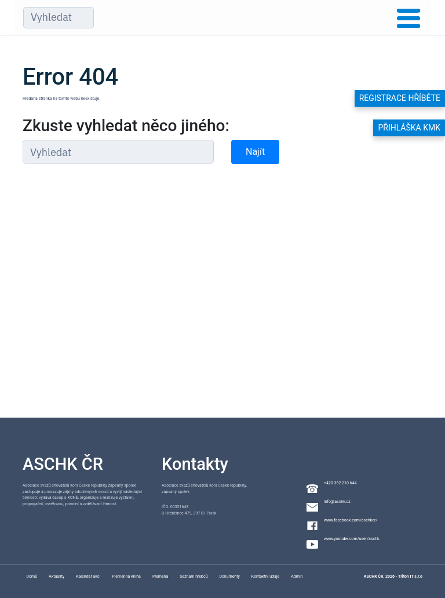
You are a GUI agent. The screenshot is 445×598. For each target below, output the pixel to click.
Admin (296, 576)
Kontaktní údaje (265, 576)
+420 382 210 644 (340, 483)
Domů (31, 576)
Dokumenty (230, 576)
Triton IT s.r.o (410, 576)
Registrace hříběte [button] (399, 98)
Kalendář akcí (88, 576)
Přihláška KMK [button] (409, 127)
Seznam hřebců (193, 576)
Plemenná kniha (126, 576)
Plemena (160, 576)
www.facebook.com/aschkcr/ (350, 520)
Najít (255, 151)
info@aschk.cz (337, 501)
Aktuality (56, 576)
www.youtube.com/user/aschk (352, 539)
